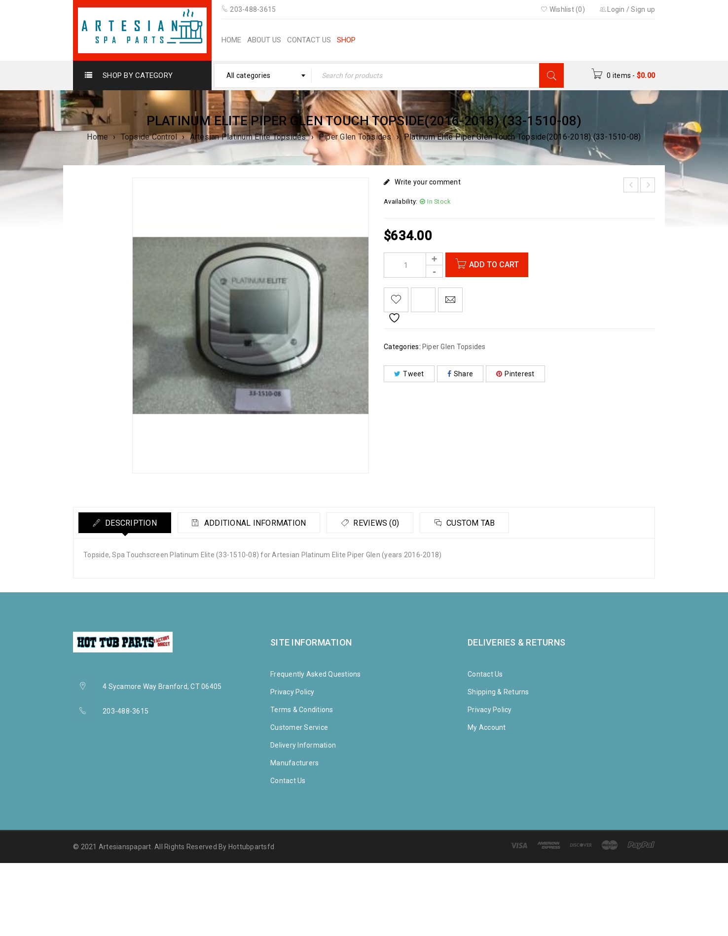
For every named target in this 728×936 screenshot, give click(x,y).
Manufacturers (294, 763)
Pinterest (515, 374)
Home (97, 137)
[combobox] (263, 75)
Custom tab (478, 523)
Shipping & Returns (498, 692)
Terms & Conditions (301, 710)
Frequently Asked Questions (315, 674)
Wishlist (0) (563, 9)
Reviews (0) (381, 523)
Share (460, 374)
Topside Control (149, 137)
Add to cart (494, 264)
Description (131, 523)
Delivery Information (303, 745)
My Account (487, 727)
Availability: (400, 201)
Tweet (409, 374)
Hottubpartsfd (251, 847)
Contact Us (288, 781)
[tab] (125, 522)
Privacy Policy (292, 692)
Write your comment (428, 182)
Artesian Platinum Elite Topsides (248, 137)
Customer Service (299, 727)
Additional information (258, 523)
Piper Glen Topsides (355, 137)
